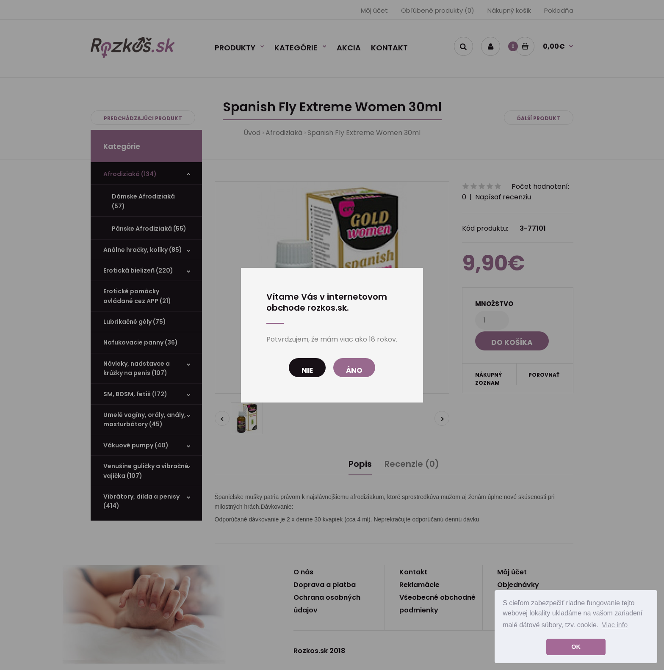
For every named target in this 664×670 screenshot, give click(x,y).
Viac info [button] (615, 625)
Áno (354, 370)
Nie (307, 370)
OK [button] (576, 646)
